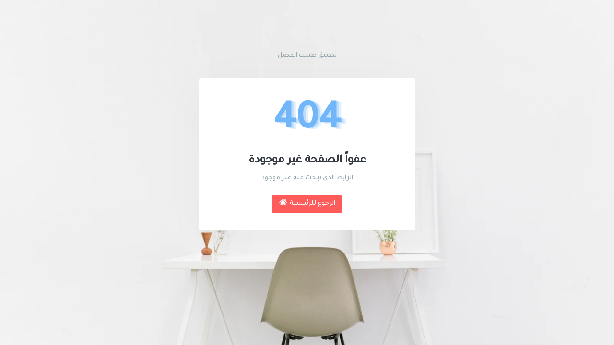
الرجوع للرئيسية (307, 203)
